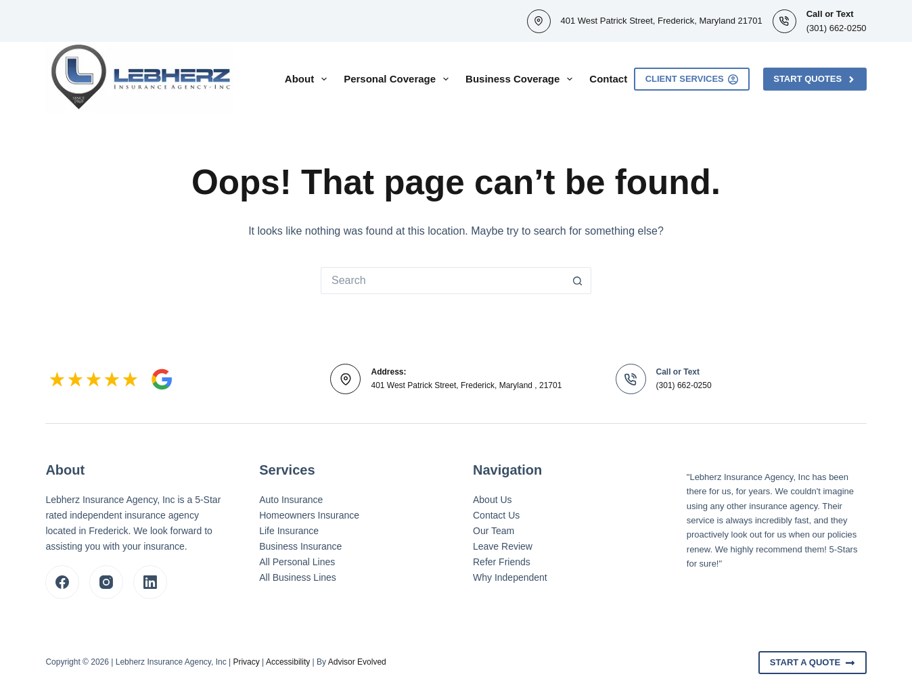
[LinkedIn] (150, 582)
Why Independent (510, 577)
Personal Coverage (399, 79)
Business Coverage (521, 79)
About (308, 79)
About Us (492, 499)
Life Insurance (289, 530)
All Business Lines (297, 577)
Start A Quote (812, 662)
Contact (608, 79)
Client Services (692, 79)
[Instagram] (106, 582)
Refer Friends (501, 561)
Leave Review (502, 546)
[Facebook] (62, 582)
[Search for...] (442, 280)
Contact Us (496, 515)
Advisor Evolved (357, 662)
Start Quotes (814, 79)
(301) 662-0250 (836, 28)
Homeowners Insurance (309, 515)
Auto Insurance (291, 499)
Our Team (493, 530)
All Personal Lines (297, 561)
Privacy (246, 662)
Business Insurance (300, 546)
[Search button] (577, 280)
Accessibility (288, 662)
